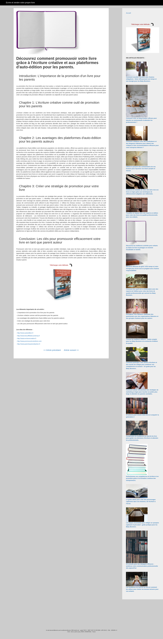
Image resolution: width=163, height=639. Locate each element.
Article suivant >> (71, 350)
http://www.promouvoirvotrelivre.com (29, 341)
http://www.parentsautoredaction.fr (28, 344)
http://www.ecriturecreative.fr (26, 338)
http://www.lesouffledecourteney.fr (28, 336)
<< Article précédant (52, 350)
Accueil (128, 13)
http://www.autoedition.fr (25, 333)
